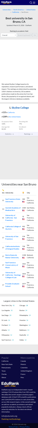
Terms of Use (13, 427)
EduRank (28, 25)
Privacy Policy (25, 427)
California (15, 12)
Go (35, 35)
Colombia (24, 368)
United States (31, 10)
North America (18, 10)
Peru (22, 377)
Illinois (4, 377)
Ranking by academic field (19, 31)
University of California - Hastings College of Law (13, 274)
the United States (15, 117)
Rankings (28, 134)
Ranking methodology (11, 419)
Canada (23, 361)
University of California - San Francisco (11, 217)
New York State (7, 364)
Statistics (9, 134)
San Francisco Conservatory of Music (11, 265)
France (23, 374)
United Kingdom (26, 371)
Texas (4, 371)
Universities (7, 10)
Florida (4, 374)
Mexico (23, 364)
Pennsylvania (6, 368)
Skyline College (19, 107)
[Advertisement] (19, 62)
